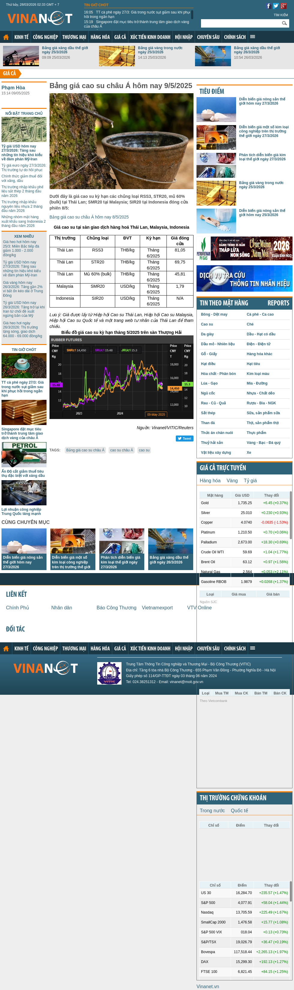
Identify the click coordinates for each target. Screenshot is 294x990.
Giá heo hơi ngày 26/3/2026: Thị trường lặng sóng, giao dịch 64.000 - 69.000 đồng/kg (22, 329)
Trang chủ (6, 37)
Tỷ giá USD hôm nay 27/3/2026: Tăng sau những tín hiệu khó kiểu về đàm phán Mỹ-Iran (22, 152)
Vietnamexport (157, 607)
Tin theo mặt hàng (224, 303)
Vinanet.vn (207, 986)
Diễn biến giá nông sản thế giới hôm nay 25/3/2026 (262, 213)
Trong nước (212, 810)
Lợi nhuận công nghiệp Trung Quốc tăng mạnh (21, 511)
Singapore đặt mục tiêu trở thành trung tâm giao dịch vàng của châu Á (136, 24)
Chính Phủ (17, 607)
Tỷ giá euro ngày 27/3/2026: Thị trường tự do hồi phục (24, 167)
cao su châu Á (121, 450)
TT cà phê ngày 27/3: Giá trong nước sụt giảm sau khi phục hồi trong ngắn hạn (137, 14)
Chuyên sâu (208, 37)
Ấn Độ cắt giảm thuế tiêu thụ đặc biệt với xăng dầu (23, 473)
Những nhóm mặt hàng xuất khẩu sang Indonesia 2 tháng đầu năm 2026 (24, 221)
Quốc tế (239, 810)
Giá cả (120, 37)
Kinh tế (21, 37)
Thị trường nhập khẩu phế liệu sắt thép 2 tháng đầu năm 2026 (23, 191)
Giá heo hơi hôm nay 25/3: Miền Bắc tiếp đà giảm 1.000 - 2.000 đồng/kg (21, 248)
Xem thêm (252, 36)
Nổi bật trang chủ (24, 113)
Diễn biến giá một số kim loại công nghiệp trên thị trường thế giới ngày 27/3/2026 (264, 131)
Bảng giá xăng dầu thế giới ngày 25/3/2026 (65, 50)
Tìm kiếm (281, 15)
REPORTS (278, 303)
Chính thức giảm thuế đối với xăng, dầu (22, 178)
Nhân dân (61, 607)
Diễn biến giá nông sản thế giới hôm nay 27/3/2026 (23, 562)
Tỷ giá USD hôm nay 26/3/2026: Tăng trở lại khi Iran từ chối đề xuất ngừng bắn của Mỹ (24, 309)
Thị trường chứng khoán (233, 798)
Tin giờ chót (96, 5)
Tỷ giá (250, 480)
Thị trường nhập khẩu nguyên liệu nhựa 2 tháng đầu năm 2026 (22, 206)
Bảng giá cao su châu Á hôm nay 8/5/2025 (89, 217)
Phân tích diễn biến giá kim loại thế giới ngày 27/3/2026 (120, 562)
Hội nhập (184, 37)
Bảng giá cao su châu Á (85, 450)
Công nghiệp (45, 37)
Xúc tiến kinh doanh (150, 37)
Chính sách (235, 37)
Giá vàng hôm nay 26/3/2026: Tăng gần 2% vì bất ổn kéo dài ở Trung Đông (23, 289)
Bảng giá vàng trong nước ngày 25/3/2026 (160, 50)
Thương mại (74, 37)
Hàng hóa (100, 37)
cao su (144, 450)
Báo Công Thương (116, 607)
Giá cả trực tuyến (223, 468)
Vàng (232, 480)
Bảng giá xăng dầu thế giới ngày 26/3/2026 (257, 50)
